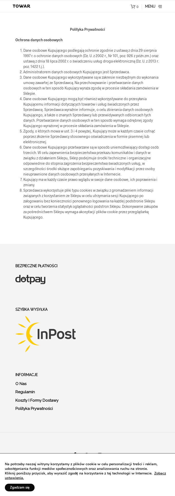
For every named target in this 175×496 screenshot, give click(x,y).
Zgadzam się (19, 487)
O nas (20, 383)
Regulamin (25, 392)
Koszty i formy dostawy (36, 400)
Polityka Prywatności (34, 408)
